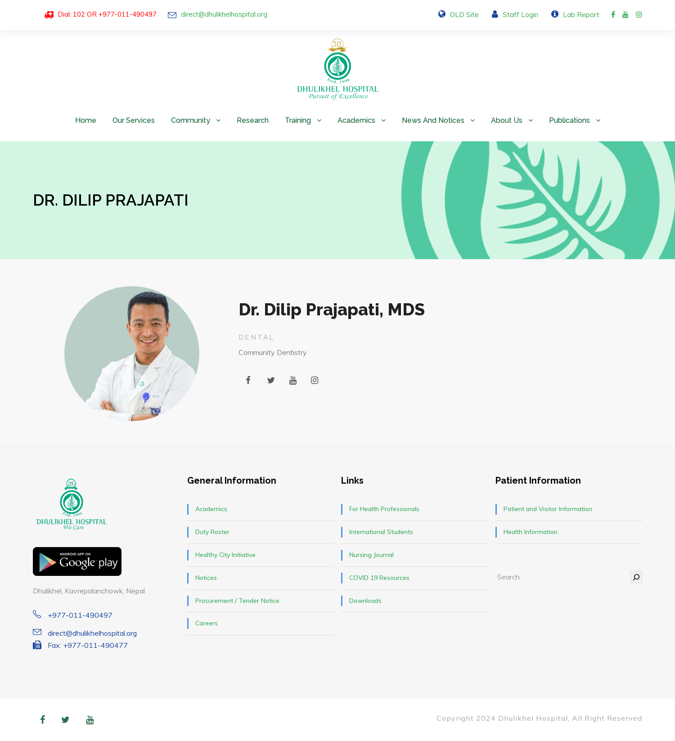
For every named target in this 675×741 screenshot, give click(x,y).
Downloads (365, 601)
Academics (356, 120)
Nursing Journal (371, 555)
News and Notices (433, 120)
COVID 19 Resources (379, 578)
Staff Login (520, 14)
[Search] (636, 577)
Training (298, 120)
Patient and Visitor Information (548, 509)
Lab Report (581, 14)
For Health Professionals (384, 509)
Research (253, 120)
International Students (381, 532)
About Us (506, 120)
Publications (569, 120)
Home (85, 120)
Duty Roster (212, 532)
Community (190, 120)
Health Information (531, 532)
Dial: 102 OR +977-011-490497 (107, 14)
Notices (206, 578)
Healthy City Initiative (225, 555)
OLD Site (464, 14)
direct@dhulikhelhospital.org (224, 14)
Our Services (133, 120)
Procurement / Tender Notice (237, 601)
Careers (206, 623)
